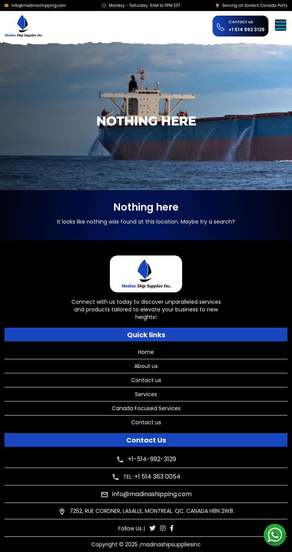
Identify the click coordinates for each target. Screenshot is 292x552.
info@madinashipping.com (38, 5)
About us (146, 366)
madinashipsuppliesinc (170, 544)
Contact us (146, 380)
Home (146, 352)
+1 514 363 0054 (157, 476)
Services (146, 394)
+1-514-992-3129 (152, 459)
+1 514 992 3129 (247, 29)
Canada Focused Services (146, 408)
